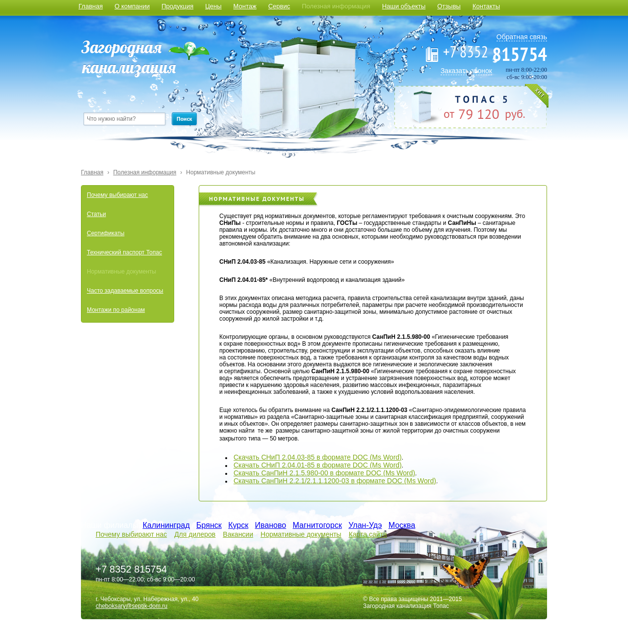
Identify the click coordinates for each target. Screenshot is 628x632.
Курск (238, 525)
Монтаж (245, 6)
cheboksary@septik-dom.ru (131, 606)
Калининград (166, 525)
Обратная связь (522, 37)
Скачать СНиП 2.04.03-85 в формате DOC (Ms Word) (318, 457)
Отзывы (449, 6)
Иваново (271, 525)
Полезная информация (336, 6)
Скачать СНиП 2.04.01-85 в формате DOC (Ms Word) (318, 465)
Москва (402, 525)
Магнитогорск (317, 525)
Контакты (486, 6)
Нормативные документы (220, 172)
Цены (213, 6)
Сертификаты (106, 233)
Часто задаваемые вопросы (125, 290)
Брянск (209, 525)
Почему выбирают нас (117, 195)
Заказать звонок (466, 71)
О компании (132, 6)
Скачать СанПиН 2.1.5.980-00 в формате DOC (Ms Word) (324, 473)
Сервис (279, 6)
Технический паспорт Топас (124, 252)
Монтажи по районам (116, 309)
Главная (90, 6)
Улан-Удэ (365, 525)
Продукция (177, 6)
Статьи (96, 214)
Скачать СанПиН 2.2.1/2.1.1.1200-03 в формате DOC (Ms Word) (335, 481)
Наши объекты (404, 6)
